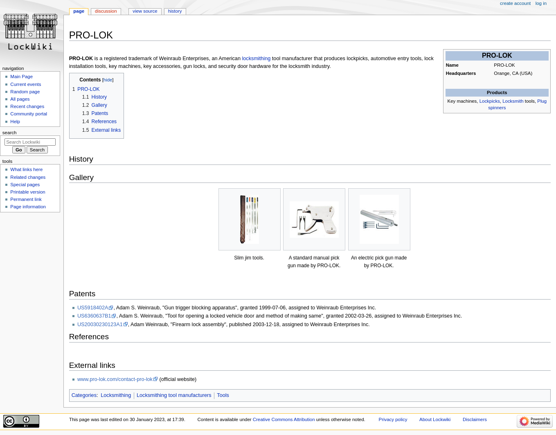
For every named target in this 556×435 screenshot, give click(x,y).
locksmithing (256, 58)
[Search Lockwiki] (30, 142)
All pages (19, 99)
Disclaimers (475, 419)
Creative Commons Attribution (284, 419)
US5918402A (92, 308)
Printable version (27, 191)
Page (78, 11)
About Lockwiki (434, 419)
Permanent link (25, 199)
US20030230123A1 (100, 324)
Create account (515, 3)
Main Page (21, 76)
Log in (541, 3)
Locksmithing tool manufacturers (174, 395)
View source (145, 11)
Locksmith (512, 101)
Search (9, 132)
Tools (223, 395)
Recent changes (27, 106)
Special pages (25, 184)
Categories (84, 395)
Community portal (28, 113)
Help (15, 121)
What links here (26, 169)
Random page (25, 91)
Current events (25, 84)
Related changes (27, 177)
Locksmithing (116, 395)
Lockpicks (489, 101)
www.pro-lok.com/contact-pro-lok (115, 379)
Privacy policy (393, 419)
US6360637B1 (94, 316)
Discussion (106, 11)
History (175, 11)
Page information (28, 206)
